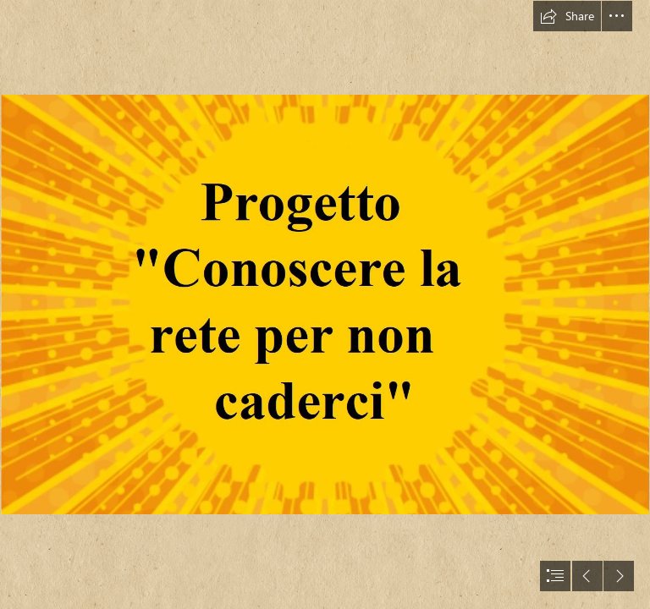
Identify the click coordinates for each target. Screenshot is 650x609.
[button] (567, 16)
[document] (325, 304)
